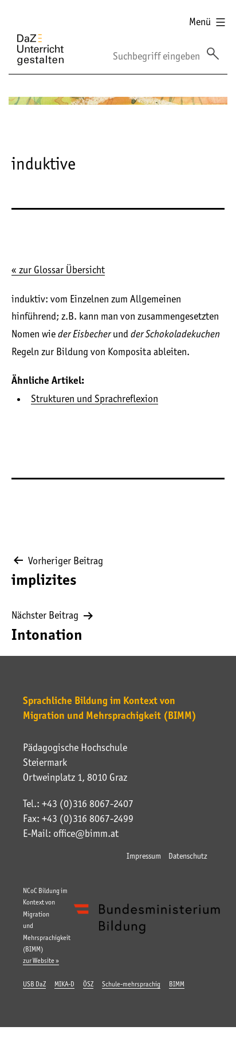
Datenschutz (187, 855)
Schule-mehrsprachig (131, 984)
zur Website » (41, 961)
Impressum (144, 855)
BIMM (176, 984)
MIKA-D (64, 984)
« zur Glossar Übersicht (58, 270)
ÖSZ (88, 984)
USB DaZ (34, 984)
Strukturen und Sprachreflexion (94, 398)
